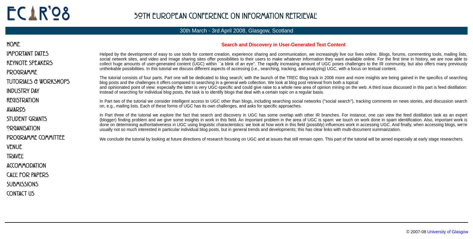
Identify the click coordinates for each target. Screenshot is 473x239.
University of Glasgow (447, 231)
